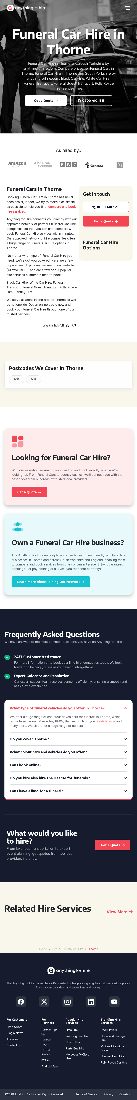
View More (120, 911)
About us (12, 1039)
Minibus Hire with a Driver (113, 1048)
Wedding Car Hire (77, 1036)
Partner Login (46, 1042)
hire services (16, 211)
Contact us (14, 1045)
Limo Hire (72, 1030)
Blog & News (15, 1033)
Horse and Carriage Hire (113, 1038)
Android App (49, 1066)
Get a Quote (14, 1027)
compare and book (62, 207)
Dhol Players (109, 1030)
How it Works (45, 1052)
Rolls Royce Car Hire (114, 1062)
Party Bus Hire (75, 1048)
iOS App (46, 1060)
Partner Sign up (49, 1032)
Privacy (108, 1094)
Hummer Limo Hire (112, 1056)
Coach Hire (73, 1042)
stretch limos (106, 721)
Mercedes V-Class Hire (77, 1056)
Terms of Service (86, 1094)
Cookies (124, 1094)
